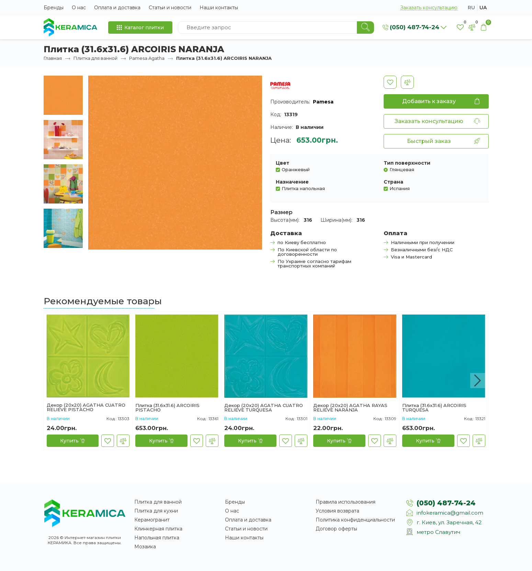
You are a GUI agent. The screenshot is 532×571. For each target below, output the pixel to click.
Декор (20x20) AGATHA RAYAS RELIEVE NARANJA (350, 407)
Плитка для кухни (156, 511)
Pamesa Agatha (147, 58)
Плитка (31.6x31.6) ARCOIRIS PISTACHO (167, 407)
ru (471, 7)
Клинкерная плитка (158, 529)
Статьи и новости (170, 7)
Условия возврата (337, 511)
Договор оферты (336, 529)
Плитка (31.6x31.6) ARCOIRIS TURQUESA (434, 407)
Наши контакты (219, 7)
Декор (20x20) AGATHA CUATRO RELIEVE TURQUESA (263, 407)
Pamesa (323, 102)
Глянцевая (401, 169)
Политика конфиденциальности (355, 520)
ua (483, 7)
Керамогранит (152, 520)
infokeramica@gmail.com (450, 512)
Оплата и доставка (117, 7)
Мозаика (145, 546)
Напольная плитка (156, 538)
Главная (53, 58)
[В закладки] (390, 82)
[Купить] (73, 441)
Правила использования (345, 502)
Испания (399, 188)
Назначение (292, 182)
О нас (79, 7)
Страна (393, 182)
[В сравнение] (407, 82)
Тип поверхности (407, 163)
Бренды (54, 7)
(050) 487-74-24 (446, 502)
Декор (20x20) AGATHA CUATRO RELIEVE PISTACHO (86, 407)
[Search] (365, 27)
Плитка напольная (303, 188)
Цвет (282, 163)
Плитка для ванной (95, 58)
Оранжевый (296, 169)
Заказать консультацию (428, 7)
